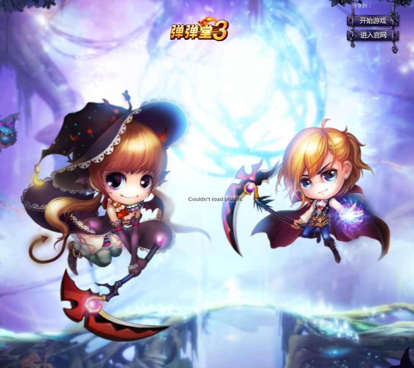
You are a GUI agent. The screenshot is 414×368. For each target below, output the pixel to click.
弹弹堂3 (199, 29)
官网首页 (372, 35)
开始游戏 (372, 21)
